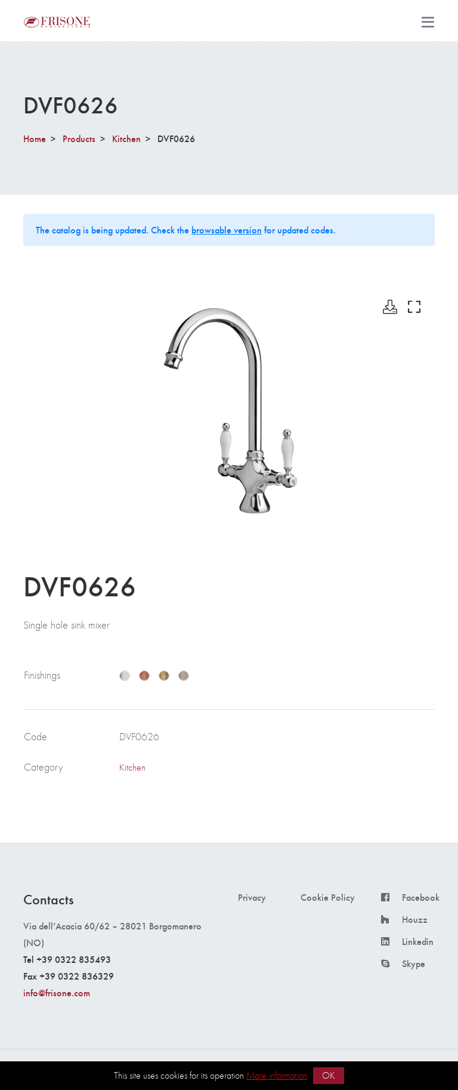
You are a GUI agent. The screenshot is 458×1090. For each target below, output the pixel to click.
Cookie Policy (328, 897)
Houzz (415, 919)
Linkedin (418, 941)
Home (34, 138)
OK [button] (328, 1075)
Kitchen (126, 138)
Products (79, 138)
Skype (413, 963)
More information (276, 1075)
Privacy (252, 897)
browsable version (226, 229)
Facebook (421, 897)
